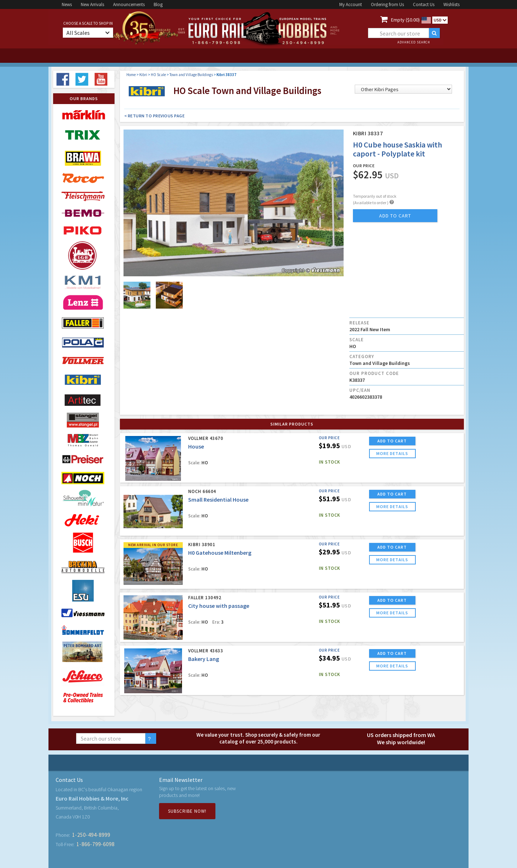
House (196, 446)
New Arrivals (92, 4)
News (67, 4)
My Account (350, 4)
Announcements (129, 4)
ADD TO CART (392, 441)
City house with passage (218, 605)
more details (392, 453)
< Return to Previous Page (154, 115)
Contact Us (423, 4)
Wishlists (451, 4)
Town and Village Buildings (191, 74)
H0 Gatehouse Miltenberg (219, 552)
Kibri (143, 74)
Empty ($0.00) (405, 20)
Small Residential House (218, 499)
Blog (158, 4)
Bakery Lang (203, 658)
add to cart (395, 215)
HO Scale (158, 74)
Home (131, 74)
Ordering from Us (387, 4)
